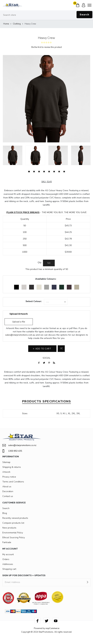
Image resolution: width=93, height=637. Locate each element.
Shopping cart (9, 569)
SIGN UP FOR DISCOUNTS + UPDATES (23, 575)
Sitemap (6, 462)
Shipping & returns (11, 467)
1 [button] (29, 171)
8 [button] (64, 171)
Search (84, 14)
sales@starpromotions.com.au (20, 334)
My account (8, 554)
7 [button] (59, 171)
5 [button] (49, 171)
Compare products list (13, 522)
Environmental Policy (12, 532)
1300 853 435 (12, 451)
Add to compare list (61, 348)
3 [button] (39, 171)
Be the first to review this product (46, 47)
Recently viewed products (15, 518)
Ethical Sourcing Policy (13, 537)
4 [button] (44, 171)
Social (46, 357)
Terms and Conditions (13, 481)
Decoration (7, 491)
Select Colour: (34, 301)
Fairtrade (6, 542)
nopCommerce (52, 628)
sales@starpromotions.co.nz (19, 445)
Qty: (40, 262)
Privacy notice (9, 476)
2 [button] (34, 171)
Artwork (6, 471)
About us (6, 486)
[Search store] (46, 15)
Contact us (7, 496)
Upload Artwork (19, 313)
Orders (5, 559)
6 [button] (54, 171)
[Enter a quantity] (49, 263)
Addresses (7, 564)
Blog (4, 513)
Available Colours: (45, 278)
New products (9, 527)
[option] (12, 155)
